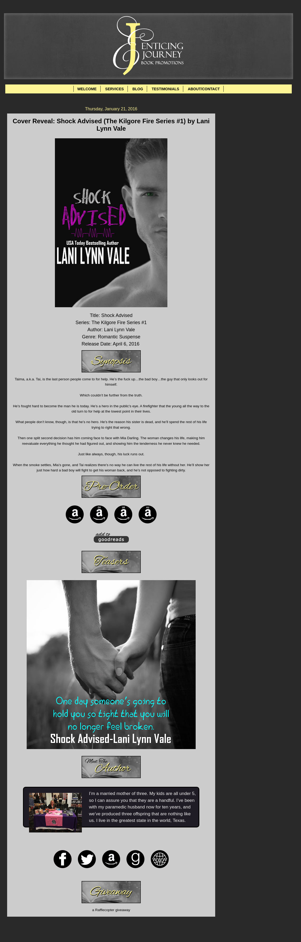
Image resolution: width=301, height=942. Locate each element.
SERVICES (114, 89)
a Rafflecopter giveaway (111, 910)
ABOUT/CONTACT (204, 89)
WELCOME (87, 89)
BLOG (137, 89)
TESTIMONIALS (165, 89)
